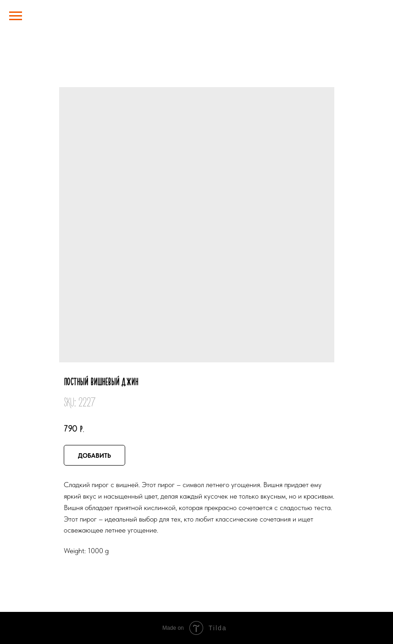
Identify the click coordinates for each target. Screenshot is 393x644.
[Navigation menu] (15, 16)
